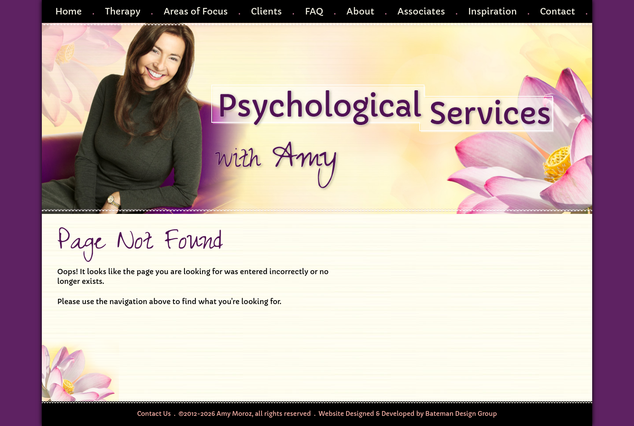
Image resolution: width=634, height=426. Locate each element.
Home (68, 11)
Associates (421, 11)
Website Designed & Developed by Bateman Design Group (408, 414)
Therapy (122, 11)
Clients (266, 11)
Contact (557, 11)
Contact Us (154, 414)
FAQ (314, 11)
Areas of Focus (195, 11)
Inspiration (492, 11)
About (360, 11)
